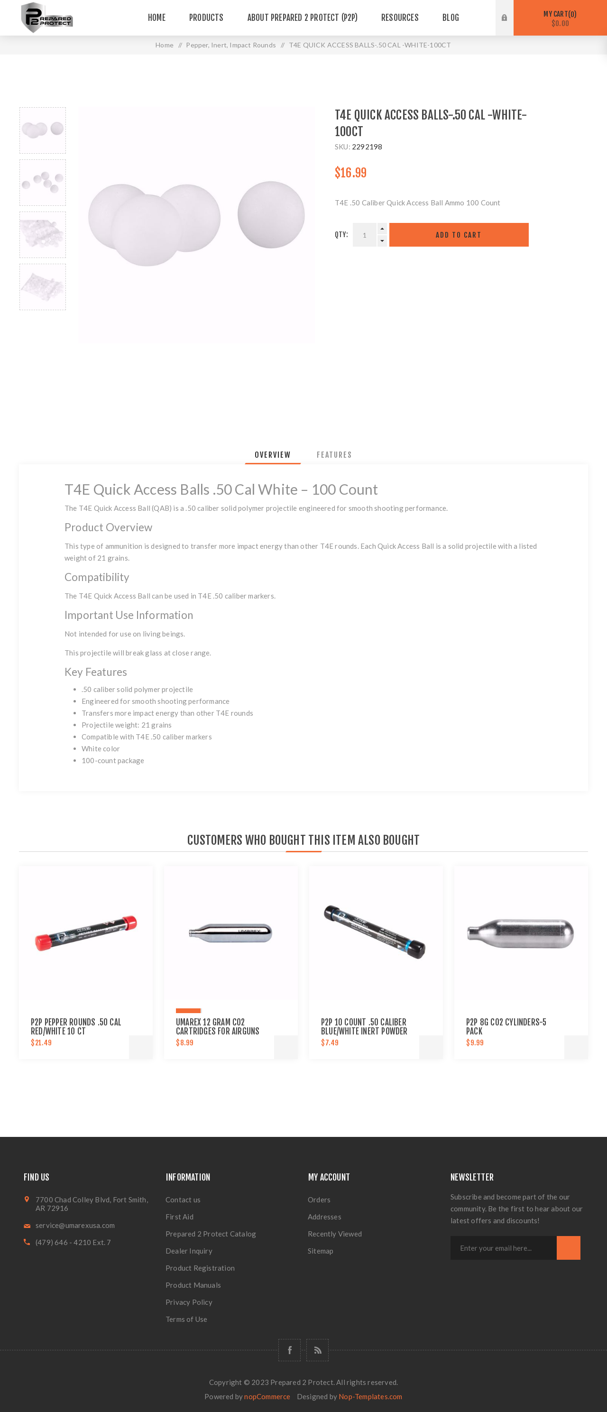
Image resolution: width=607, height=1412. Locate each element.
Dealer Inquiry (189, 1250)
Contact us (183, 1199)
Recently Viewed (335, 1233)
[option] (42, 130)
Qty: (341, 234)
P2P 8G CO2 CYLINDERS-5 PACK (506, 1026)
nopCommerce (267, 1396)
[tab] (273, 454)
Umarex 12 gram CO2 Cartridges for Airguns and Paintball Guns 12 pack (223, 1031)
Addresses (324, 1216)
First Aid (179, 1216)
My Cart (560, 18)
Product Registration (200, 1268)
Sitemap (320, 1250)
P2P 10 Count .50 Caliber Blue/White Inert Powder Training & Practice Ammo (366, 1031)
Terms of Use (186, 1319)
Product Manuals (193, 1285)
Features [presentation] (334, 455)
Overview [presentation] (273, 455)
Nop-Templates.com (370, 1396)
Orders (319, 1199)
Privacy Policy (189, 1302)
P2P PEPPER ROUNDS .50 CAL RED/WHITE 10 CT (76, 1026)
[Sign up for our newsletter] (504, 1248)
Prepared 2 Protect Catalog (211, 1233)
